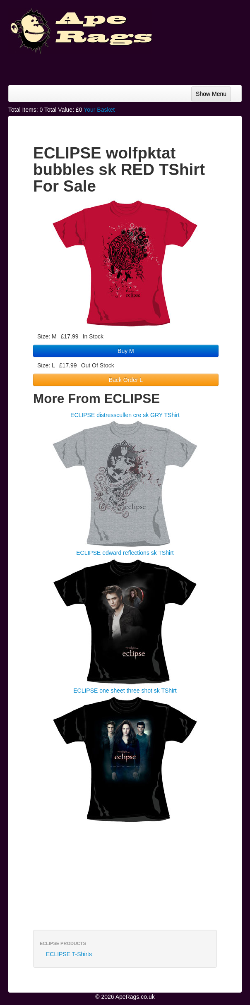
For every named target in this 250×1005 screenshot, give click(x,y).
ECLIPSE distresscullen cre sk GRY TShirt (125, 415)
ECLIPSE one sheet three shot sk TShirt (125, 690)
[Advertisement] (175, 66)
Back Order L (126, 380)
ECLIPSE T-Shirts (69, 954)
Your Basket (99, 109)
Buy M (126, 351)
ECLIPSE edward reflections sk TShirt (125, 552)
